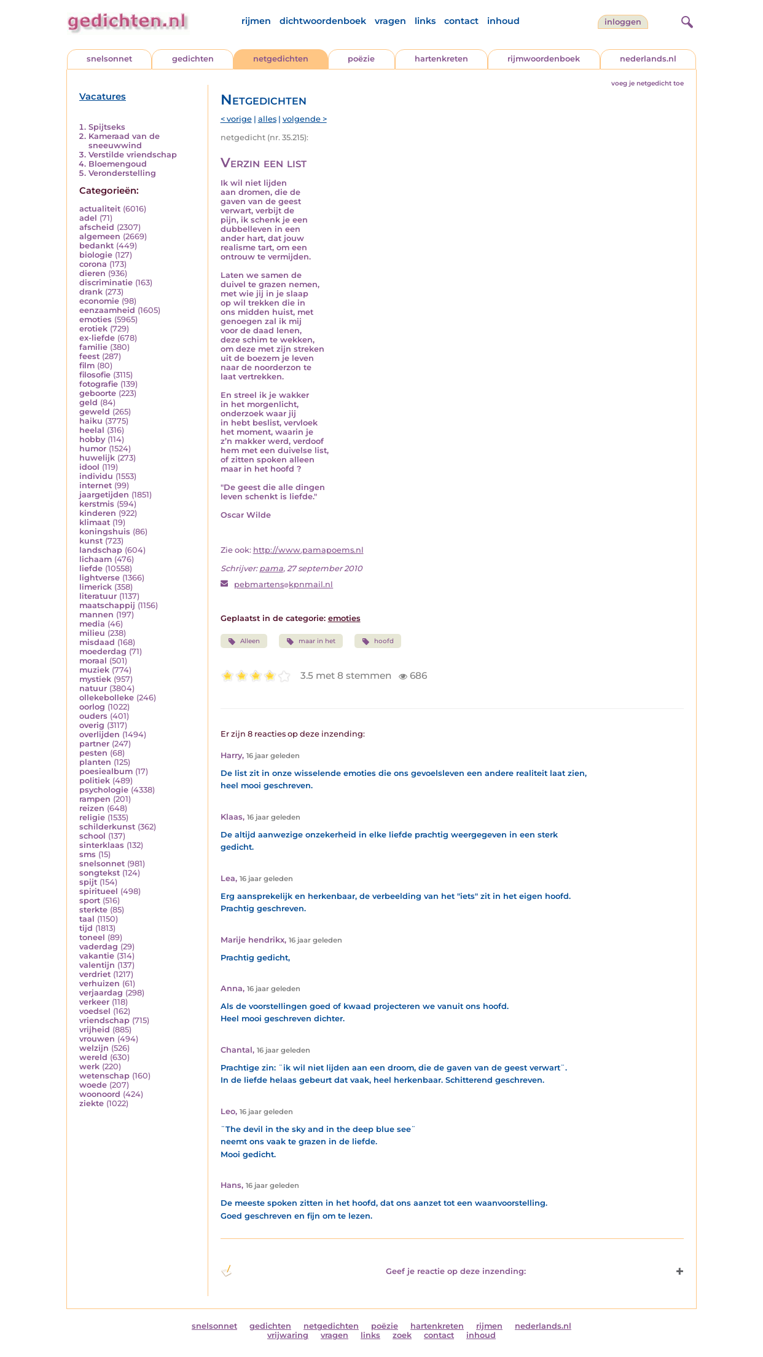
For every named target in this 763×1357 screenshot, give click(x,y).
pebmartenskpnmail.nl (283, 584)
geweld (94, 411)
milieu (92, 633)
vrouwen (97, 1038)
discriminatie (106, 282)
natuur (93, 688)
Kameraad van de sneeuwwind (124, 141)
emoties (95, 319)
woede (93, 1085)
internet (95, 485)
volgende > (305, 119)
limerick (95, 586)
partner (94, 743)
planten (95, 762)
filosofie (95, 374)
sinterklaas (101, 845)
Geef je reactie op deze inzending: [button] (373, 1271)
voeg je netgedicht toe (647, 83)
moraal (93, 660)
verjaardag (101, 992)
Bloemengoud (117, 163)
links (425, 20)
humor (92, 448)
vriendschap (104, 1020)
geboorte (97, 393)
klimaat (94, 522)
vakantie (96, 955)
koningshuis (104, 531)
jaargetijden (104, 494)
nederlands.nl (648, 58)
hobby (92, 439)
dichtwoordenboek (323, 20)
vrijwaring (287, 1335)
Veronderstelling (122, 173)
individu (96, 476)
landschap (100, 550)
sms (87, 854)
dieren (92, 273)
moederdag (103, 651)
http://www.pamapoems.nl (308, 550)
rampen (95, 799)
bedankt (96, 245)
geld (88, 402)
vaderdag (98, 946)
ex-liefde (97, 337)
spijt (88, 882)
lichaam (95, 559)
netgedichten (280, 58)
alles (267, 119)
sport (89, 900)
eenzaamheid (107, 310)
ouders (93, 716)
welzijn (94, 1048)
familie (93, 347)
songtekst (99, 872)
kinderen (97, 513)
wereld (93, 1057)
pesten (93, 753)
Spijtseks (106, 127)
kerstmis (96, 503)
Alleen (244, 641)
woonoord (99, 1094)
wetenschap (104, 1075)
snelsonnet (109, 58)
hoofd (378, 641)
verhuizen (99, 983)
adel (88, 218)
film (87, 365)
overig (91, 725)
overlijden (99, 734)
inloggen (623, 21)
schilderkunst (107, 826)
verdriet (95, 974)
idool (89, 467)
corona (93, 264)
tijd (86, 928)
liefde (91, 568)
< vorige (236, 119)
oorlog (92, 706)
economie (99, 301)
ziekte (91, 1103)
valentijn (97, 965)
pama (271, 568)
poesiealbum (106, 771)
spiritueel (98, 891)
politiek (94, 780)
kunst (91, 540)
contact (461, 20)
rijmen (256, 20)
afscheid (96, 227)
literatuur (98, 596)
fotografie (98, 384)
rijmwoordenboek (543, 58)
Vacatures (102, 96)
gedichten (193, 58)
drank (91, 291)
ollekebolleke (106, 697)
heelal (91, 430)
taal (87, 919)
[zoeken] (685, 20)
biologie (95, 254)
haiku (91, 420)
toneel (92, 937)
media (92, 623)
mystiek (95, 679)
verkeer (94, 1002)
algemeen (99, 236)
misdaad (97, 642)
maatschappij (107, 605)
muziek (94, 670)
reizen (91, 808)
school (92, 836)
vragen (390, 20)
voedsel (95, 1011)
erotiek (93, 328)
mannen (96, 614)
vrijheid (94, 1029)
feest (89, 356)
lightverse (99, 577)
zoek (402, 1335)
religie (92, 817)
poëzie (361, 58)
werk (89, 1066)
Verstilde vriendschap (132, 154)
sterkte (93, 909)
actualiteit (99, 208)
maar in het (310, 641)
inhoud (503, 20)
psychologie (103, 789)
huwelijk (97, 457)
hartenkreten (441, 58)
